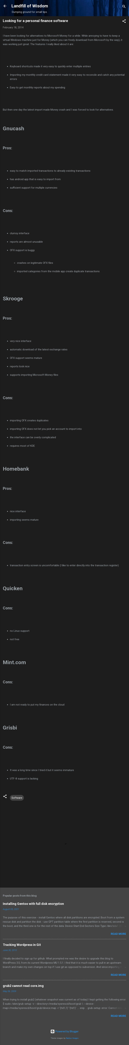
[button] (124, 21)
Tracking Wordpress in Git (22, 945)
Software (17, 797)
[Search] (124, 7)
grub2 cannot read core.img (23, 986)
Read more (118, 933)
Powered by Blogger (64, 1031)
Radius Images (72, 1038)
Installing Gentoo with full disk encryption (33, 904)
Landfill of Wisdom (29, 6)
